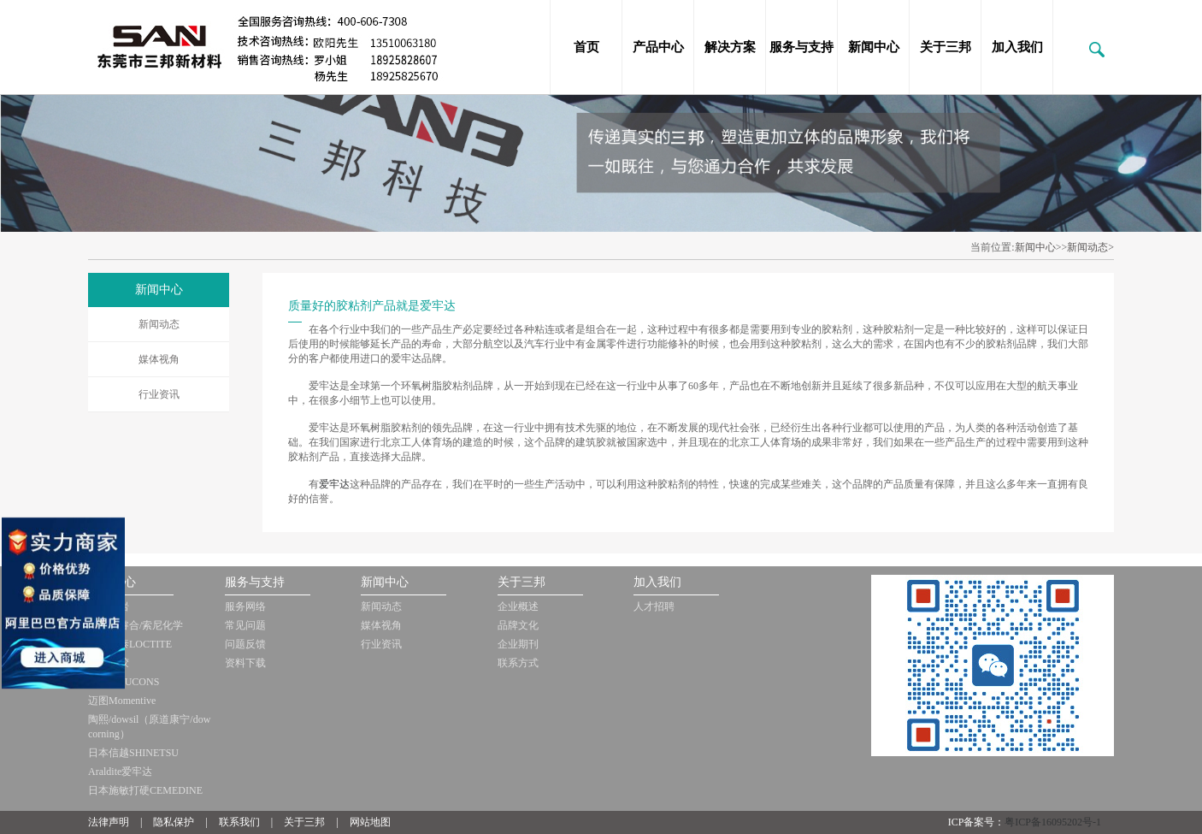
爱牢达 (334, 484)
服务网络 (245, 606)
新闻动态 (159, 324)
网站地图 (370, 822)
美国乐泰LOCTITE (130, 644)
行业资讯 (159, 394)
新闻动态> (1090, 247)
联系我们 (239, 822)
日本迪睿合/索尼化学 (135, 625)
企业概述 (518, 606)
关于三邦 (945, 47)
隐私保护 (173, 822)
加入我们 (1017, 47)
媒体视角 (159, 359)
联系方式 (518, 663)
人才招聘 (654, 606)
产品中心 (658, 47)
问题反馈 (245, 644)
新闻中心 (873, 47)
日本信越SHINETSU (133, 753)
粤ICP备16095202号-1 (1053, 822)
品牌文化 (518, 625)
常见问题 (245, 625)
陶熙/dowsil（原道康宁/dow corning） (149, 726)
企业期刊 (518, 644)
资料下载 (245, 663)
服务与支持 (801, 47)
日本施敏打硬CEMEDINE (145, 790)
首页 (586, 47)
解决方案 (730, 47)
